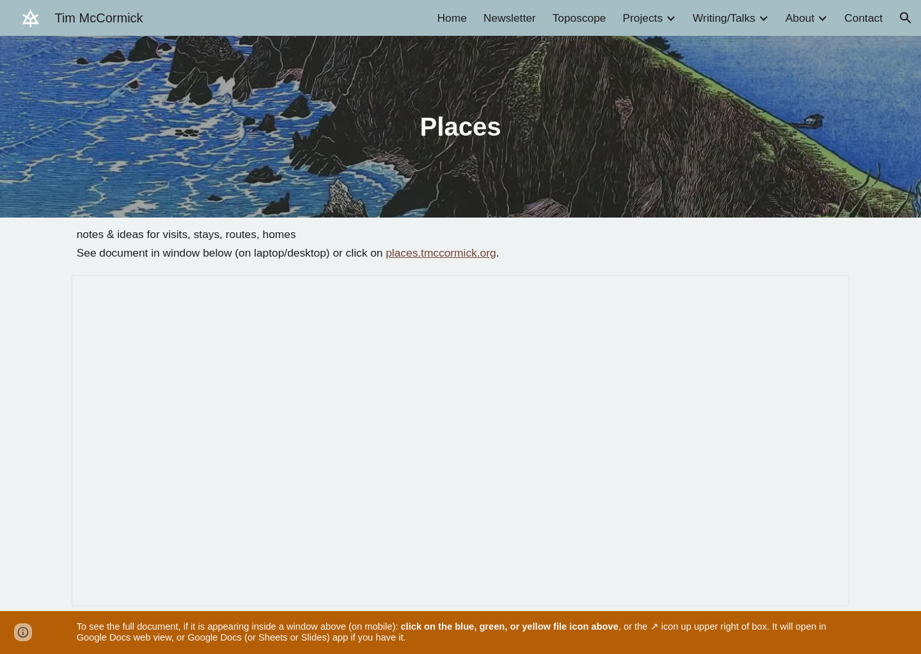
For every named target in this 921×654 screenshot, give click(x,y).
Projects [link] (642, 18)
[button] (905, 18)
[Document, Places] (461, 440)
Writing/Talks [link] (724, 18)
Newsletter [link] (510, 18)
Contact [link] (863, 18)
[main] (460, 126)
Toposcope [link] (579, 18)
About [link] (799, 18)
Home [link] (452, 18)
